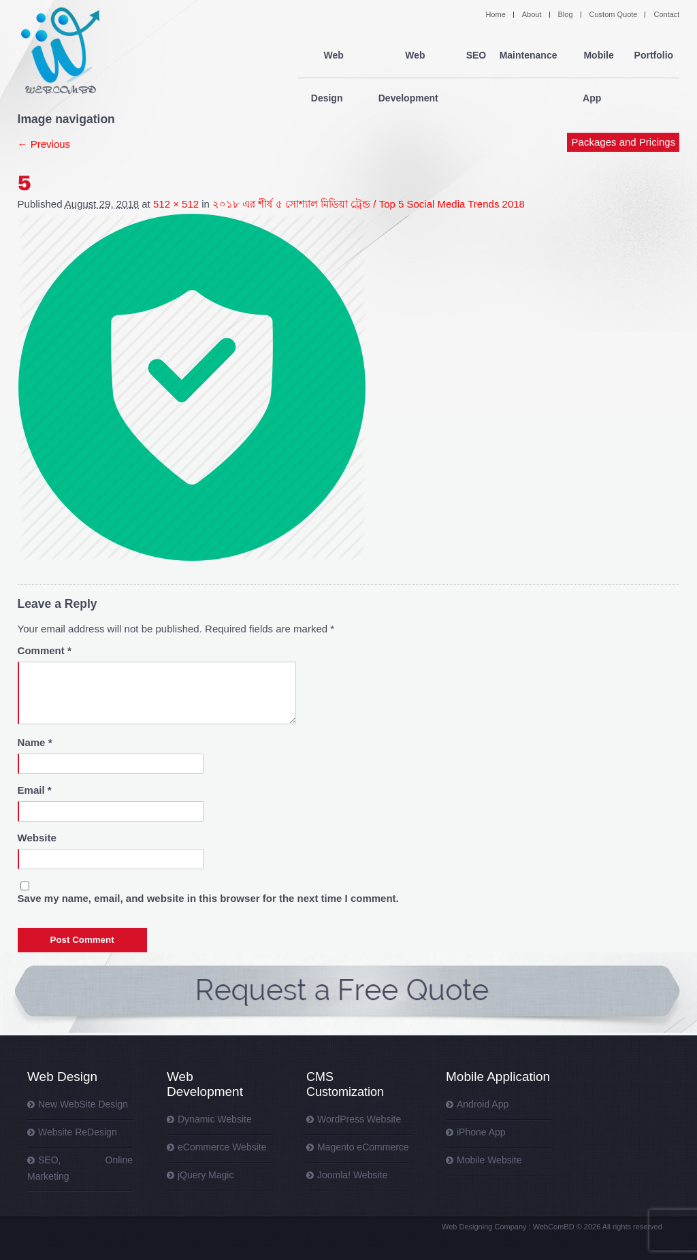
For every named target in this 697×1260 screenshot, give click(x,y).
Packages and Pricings (624, 100)
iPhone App (481, 1132)
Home (495, 14)
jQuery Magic (205, 1174)
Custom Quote (613, 14)
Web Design (327, 55)
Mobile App (594, 55)
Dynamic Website (215, 1119)
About (532, 14)
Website (37, 837)
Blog (565, 14)
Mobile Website (489, 1159)
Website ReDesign (77, 1132)
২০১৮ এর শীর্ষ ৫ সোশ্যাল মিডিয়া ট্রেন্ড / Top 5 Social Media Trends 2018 (368, 204)
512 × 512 (176, 204)
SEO (474, 55)
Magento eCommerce (363, 1147)
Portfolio (653, 55)
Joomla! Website (352, 1174)
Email (35, 790)
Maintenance (526, 55)
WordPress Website (359, 1119)
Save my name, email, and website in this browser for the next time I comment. (208, 898)
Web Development (409, 55)
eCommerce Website (222, 1147)
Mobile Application (498, 1076)
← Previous (44, 144)
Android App (482, 1104)
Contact (666, 14)
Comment (44, 650)
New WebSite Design (83, 1104)
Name (35, 742)
